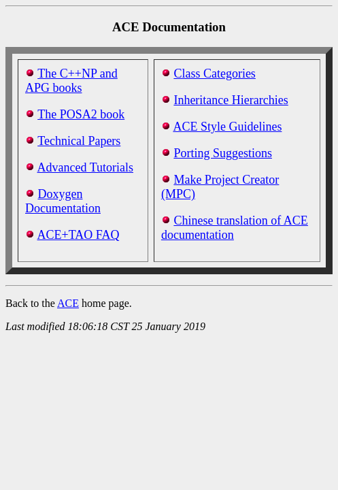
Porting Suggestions (222, 153)
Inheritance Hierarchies (230, 100)
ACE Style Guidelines (227, 126)
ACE (68, 303)
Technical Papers (78, 141)
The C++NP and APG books (71, 81)
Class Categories (214, 73)
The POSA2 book (80, 114)
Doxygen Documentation (63, 201)
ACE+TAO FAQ (78, 235)
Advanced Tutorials (85, 167)
